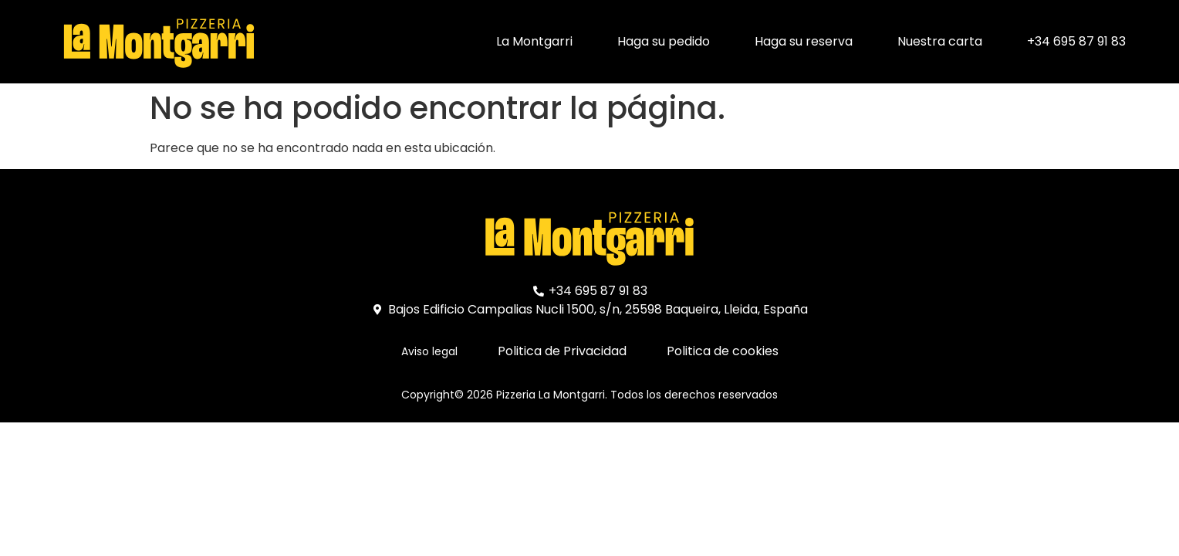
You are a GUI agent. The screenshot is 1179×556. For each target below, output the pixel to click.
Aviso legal (429, 351)
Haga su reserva (804, 41)
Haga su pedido (663, 41)
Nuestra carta (939, 41)
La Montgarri (534, 41)
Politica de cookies (723, 351)
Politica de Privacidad (562, 351)
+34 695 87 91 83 (1076, 41)
